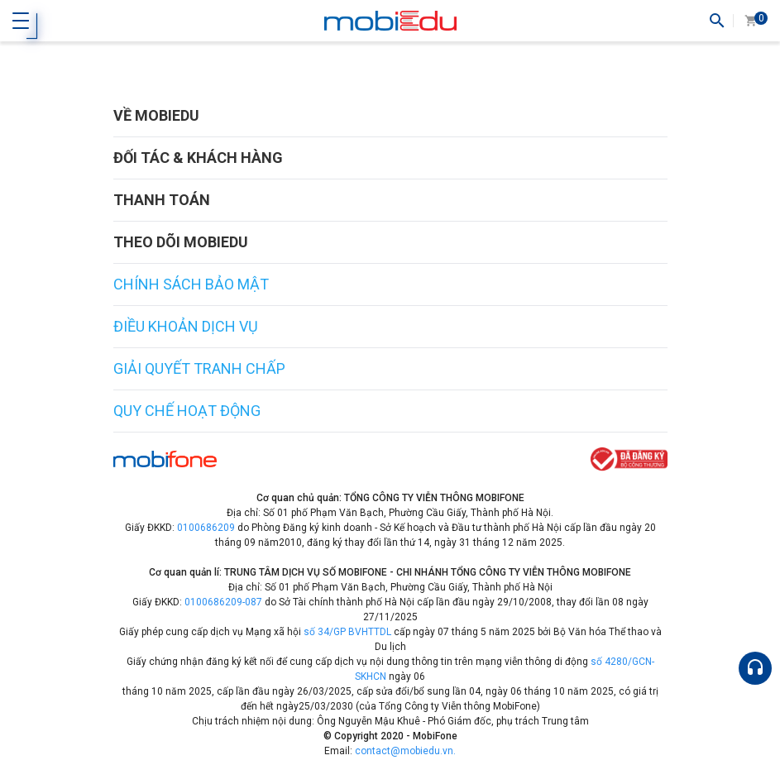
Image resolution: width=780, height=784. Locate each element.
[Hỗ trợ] (755, 668)
